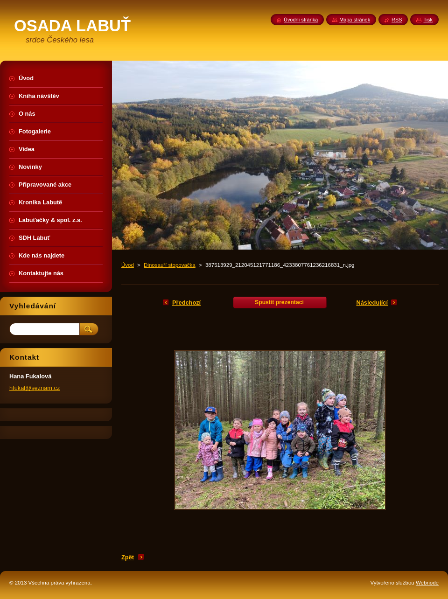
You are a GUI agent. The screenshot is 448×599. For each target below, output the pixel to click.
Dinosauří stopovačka (170, 265)
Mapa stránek (354, 19)
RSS (397, 19)
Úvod (127, 265)
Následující (372, 302)
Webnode (427, 582)
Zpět (127, 557)
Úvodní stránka (301, 19)
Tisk (428, 19)
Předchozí (186, 302)
